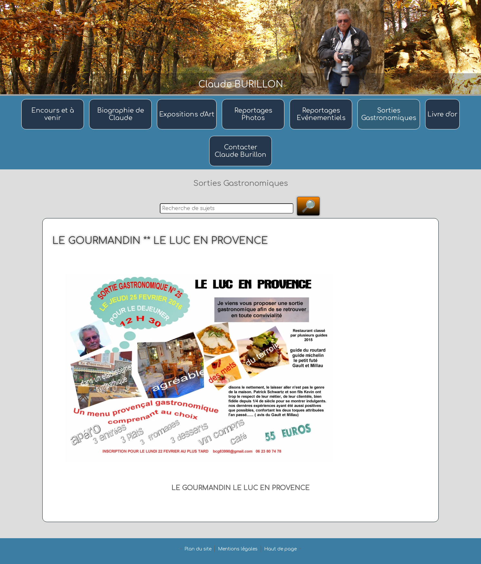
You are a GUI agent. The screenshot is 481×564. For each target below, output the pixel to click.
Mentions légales (238, 549)
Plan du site (197, 549)
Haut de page (280, 549)
